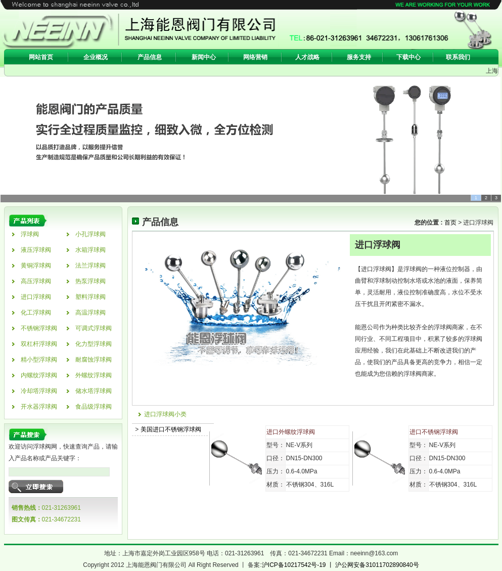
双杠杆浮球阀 (39, 343)
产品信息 (150, 57)
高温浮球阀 (90, 312)
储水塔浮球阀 (93, 390)
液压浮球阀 (36, 249)
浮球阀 (30, 234)
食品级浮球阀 (93, 406)
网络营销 (255, 57)
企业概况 (95, 57)
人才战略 (307, 57)
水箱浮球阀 (90, 249)
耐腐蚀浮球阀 (93, 359)
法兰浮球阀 (90, 265)
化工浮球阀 (36, 312)
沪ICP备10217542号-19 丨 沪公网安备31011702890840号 (340, 564)
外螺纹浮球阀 (93, 375)
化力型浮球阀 (93, 343)
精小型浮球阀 (39, 359)
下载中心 (408, 57)
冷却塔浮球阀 (39, 390)
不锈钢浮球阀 (39, 328)
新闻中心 (204, 57)
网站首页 (41, 57)
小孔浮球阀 (90, 234)
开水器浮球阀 (39, 406)
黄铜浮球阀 (36, 265)
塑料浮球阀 (90, 296)
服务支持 (359, 57)
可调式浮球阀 (93, 328)
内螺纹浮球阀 (39, 375)
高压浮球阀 (36, 281)
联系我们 (458, 57)
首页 (449, 222)
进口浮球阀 (36, 296)
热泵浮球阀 (90, 281)
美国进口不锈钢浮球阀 (171, 429)
